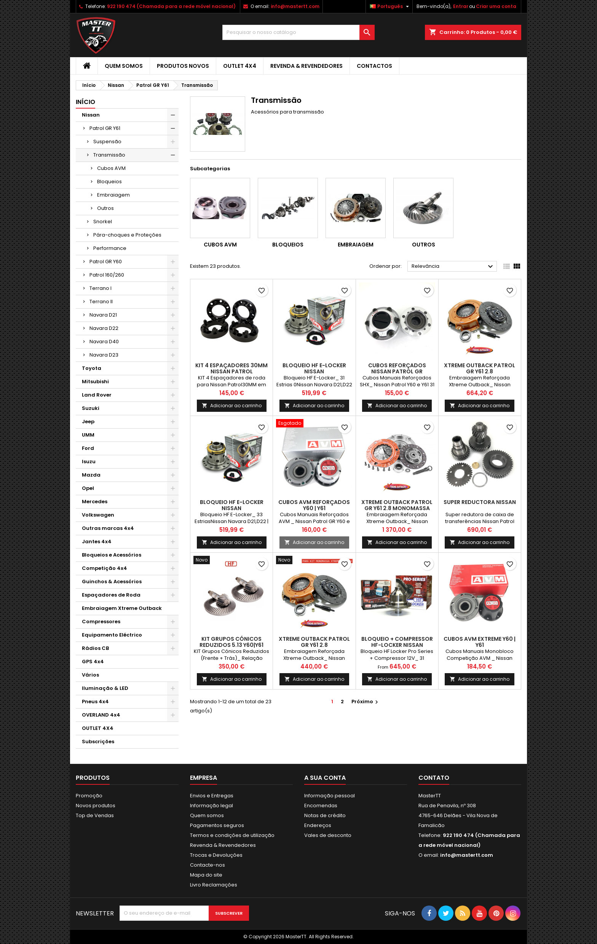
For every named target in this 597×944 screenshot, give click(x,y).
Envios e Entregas (211, 795)
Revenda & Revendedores (306, 66)
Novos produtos (95, 805)
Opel (88, 488)
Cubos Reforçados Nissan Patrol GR (397, 368)
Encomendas (320, 805)
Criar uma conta (496, 6)
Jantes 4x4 (97, 541)
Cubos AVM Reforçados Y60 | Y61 (314, 505)
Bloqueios (109, 181)
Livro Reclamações (213, 884)
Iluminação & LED (105, 688)
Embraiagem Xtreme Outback (122, 608)
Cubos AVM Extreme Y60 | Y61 (480, 642)
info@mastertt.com (295, 6)
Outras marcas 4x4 (108, 528)
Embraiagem (113, 194)
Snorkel (102, 221)
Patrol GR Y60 (105, 261)
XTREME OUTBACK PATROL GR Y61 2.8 (479, 368)
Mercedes (94, 501)
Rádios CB (95, 648)
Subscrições (98, 741)
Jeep (88, 421)
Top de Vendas (95, 815)
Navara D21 (103, 314)
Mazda (91, 474)
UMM (88, 434)
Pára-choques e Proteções (127, 234)
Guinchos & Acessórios (112, 581)
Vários (90, 674)
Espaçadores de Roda (111, 594)
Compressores (101, 621)
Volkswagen (98, 514)
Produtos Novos (183, 66)
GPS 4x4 (93, 661)
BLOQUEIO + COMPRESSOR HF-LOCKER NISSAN (397, 642)
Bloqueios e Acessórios (111, 554)
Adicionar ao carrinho (232, 405)
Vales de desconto (327, 835)
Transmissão (109, 154)
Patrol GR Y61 (104, 128)
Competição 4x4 (104, 568)
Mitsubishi (95, 381)
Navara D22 (103, 328)
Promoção (89, 795)
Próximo (365, 701)
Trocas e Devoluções (216, 855)
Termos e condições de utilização (232, 835)
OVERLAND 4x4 (101, 714)
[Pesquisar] (298, 32)
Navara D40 (104, 341)
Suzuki (90, 408)
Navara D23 (103, 354)
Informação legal (211, 805)
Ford (88, 448)
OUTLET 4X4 (239, 66)
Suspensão (107, 141)
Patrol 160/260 (106, 274)
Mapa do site (206, 874)
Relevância (453, 266)
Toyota (91, 368)
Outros (105, 208)
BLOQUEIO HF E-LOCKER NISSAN (314, 368)
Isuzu (89, 461)
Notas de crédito (325, 815)
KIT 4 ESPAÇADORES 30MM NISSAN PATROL (231, 368)
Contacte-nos (207, 865)
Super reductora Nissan (480, 502)
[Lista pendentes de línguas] (390, 6)
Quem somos (124, 66)
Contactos (374, 66)
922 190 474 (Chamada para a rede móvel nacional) (171, 6)
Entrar (460, 6)
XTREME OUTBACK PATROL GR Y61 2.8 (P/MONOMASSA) (314, 645)
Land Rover (97, 394)
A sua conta (325, 777)
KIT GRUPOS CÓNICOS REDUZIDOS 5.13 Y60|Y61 (231, 642)
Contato (433, 777)
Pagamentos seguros (217, 825)
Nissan (91, 114)
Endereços (317, 825)
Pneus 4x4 (95, 701)
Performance (109, 248)
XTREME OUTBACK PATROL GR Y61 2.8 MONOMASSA (397, 505)
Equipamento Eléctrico (112, 634)
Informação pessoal (329, 795)
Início (85, 102)
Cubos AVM (111, 168)
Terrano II (101, 301)
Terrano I (100, 288)
